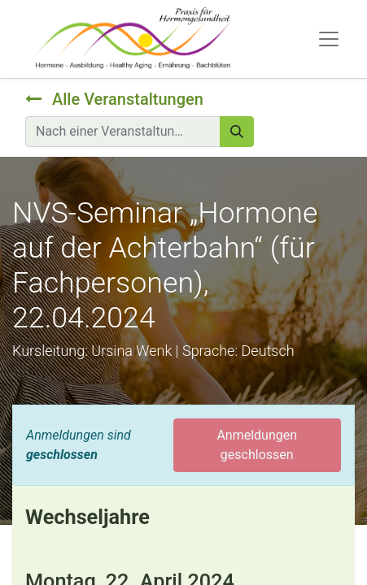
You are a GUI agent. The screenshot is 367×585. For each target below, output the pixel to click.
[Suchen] (237, 131)
